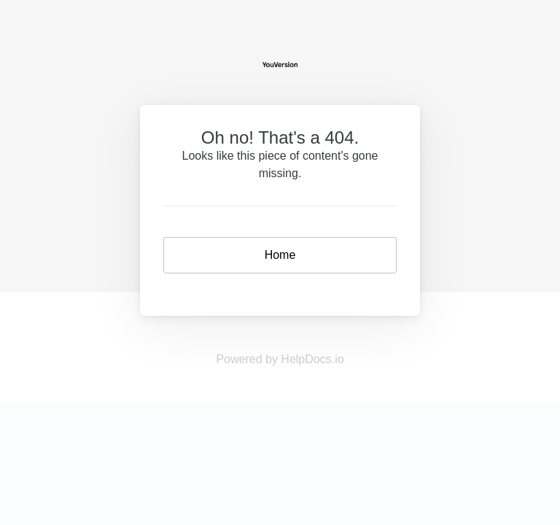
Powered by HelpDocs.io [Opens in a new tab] (279, 359)
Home (280, 255)
